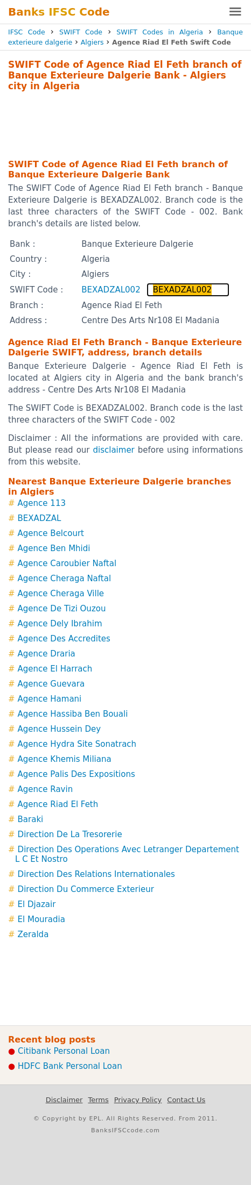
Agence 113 (42, 503)
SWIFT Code (80, 32)
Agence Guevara (51, 684)
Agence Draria (46, 654)
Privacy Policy (138, 1100)
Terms (98, 1100)
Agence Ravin (45, 789)
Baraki (31, 819)
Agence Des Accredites (64, 639)
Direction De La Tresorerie (70, 834)
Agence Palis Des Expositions (76, 774)
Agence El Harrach (55, 669)
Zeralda (33, 934)
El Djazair (37, 904)
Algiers (92, 42)
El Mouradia (41, 919)
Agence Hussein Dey (59, 729)
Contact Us (186, 1100)
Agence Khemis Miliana (64, 759)
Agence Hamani (50, 699)
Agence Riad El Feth (58, 804)
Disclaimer (64, 1100)
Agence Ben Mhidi (54, 548)
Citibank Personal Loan (64, 1051)
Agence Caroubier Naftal (67, 563)
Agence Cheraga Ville (61, 593)
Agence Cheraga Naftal (64, 578)
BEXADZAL (39, 518)
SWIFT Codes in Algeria (159, 32)
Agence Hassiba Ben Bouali (73, 714)
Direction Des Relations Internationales (96, 874)
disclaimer (114, 450)
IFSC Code (26, 32)
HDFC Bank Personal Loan (70, 1066)
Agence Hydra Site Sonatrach (77, 744)
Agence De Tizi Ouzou (62, 608)
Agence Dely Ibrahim (60, 624)
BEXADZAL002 (110, 290)
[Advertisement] (125, 124)
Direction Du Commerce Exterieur (86, 889)
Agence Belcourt (51, 533)
